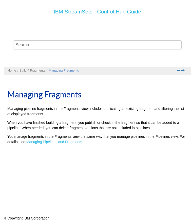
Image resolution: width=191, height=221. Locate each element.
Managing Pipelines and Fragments (54, 142)
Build (23, 70)
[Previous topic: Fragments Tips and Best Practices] (179, 71)
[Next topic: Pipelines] (183, 71)
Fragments (37, 70)
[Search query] (97, 44)
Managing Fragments (64, 70)
